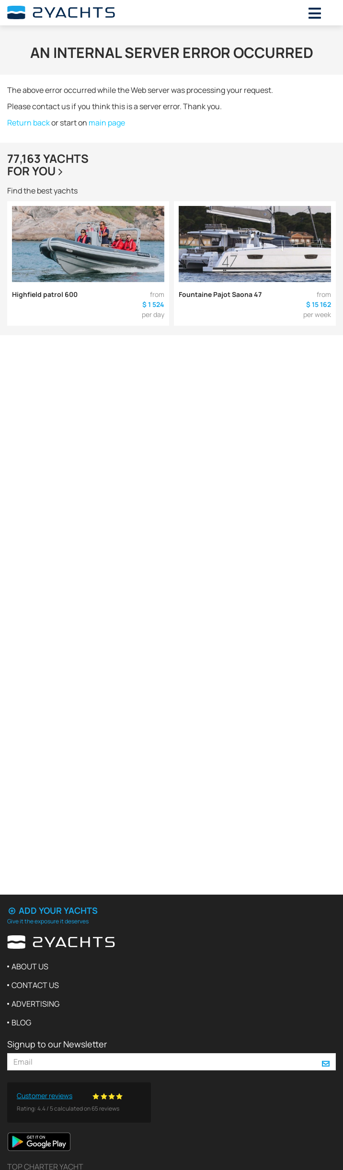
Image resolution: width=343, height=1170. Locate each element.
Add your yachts (52, 910)
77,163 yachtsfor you (48, 164)
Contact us (35, 985)
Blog (21, 1022)
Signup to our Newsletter (57, 1044)
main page (107, 122)
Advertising (35, 1004)
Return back (28, 122)
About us (29, 966)
